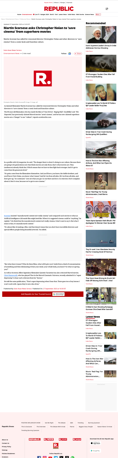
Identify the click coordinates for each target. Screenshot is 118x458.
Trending (81, 423)
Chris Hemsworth (10, 275)
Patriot (72, 427)
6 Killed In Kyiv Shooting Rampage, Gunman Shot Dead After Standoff (99, 308)
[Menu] (106, 8)
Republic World (48, 2)
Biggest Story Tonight (86, 427)
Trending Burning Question (30, 430)
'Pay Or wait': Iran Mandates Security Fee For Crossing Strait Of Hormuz (100, 250)
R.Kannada (69, 2)
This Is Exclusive (26, 427)
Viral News (89, 284)
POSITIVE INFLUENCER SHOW (30, 423)
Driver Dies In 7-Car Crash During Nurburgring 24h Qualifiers (99, 133)
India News (89, 51)
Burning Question (94, 423)
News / (3, 19)
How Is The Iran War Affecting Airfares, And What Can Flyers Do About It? (99, 163)
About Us (5, 440)
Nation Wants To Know (104, 427)
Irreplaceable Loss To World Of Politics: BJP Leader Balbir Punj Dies (101, 104)
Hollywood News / (25, 19)
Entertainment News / (12, 19)
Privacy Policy (6, 447)
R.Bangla (62, 2)
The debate (61, 423)
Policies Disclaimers (8, 454)
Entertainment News (12, 53)
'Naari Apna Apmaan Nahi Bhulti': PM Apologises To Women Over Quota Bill (100, 221)
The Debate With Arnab (57, 427)
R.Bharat (56, 2)
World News (89, 169)
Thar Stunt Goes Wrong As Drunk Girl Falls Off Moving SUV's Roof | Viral (100, 279)
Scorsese (7, 216)
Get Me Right (49, 423)
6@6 (71, 423)
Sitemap (4, 450)
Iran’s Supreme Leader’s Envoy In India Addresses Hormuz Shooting (101, 46)
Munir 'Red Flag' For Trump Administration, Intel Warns (97, 193)
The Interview (41, 427)
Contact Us (5, 443)
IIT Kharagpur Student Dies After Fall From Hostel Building (100, 75)
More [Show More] (98, 14)
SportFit (88, 137)
